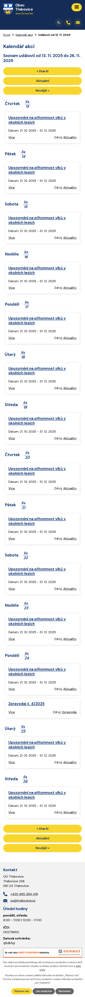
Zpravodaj (69, 712)
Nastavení (65, 991)
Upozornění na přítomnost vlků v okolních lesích (37, 120)
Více (11, 137)
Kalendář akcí (24, 35)
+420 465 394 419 (24, 894)
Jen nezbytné (44, 991)
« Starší (42, 71)
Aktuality (70, 137)
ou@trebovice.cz (22, 900)
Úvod (6, 35)
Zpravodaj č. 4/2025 (26, 703)
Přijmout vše (21, 991)
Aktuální (42, 81)
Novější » (42, 90)
